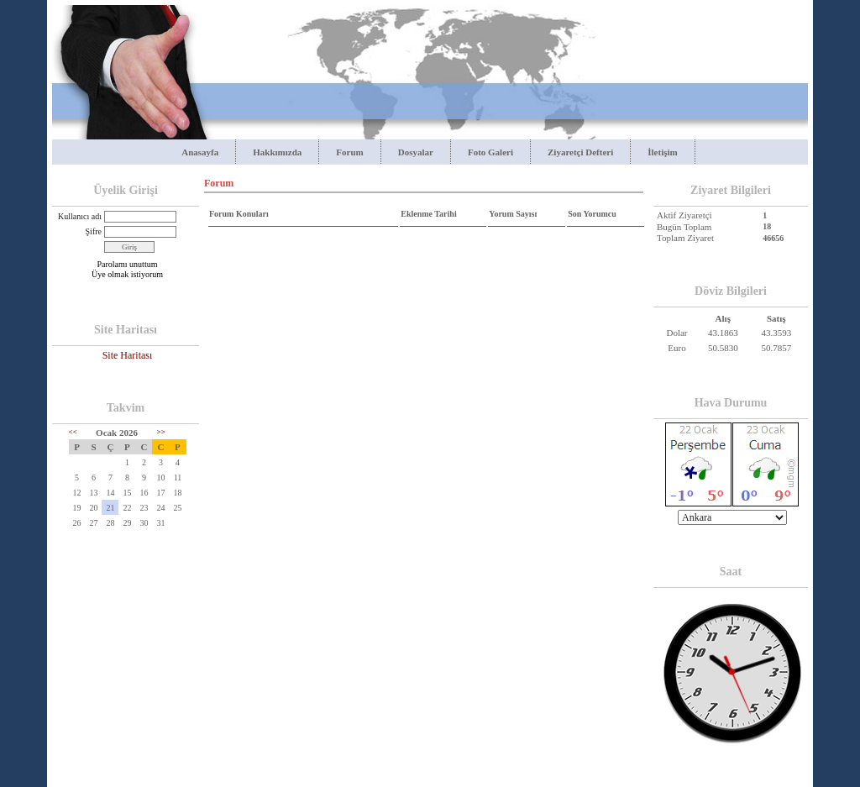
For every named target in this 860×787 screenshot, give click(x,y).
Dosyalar (415, 152)
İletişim (662, 152)
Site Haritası (127, 355)
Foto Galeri (490, 152)
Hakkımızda (277, 152)
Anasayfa (199, 152)
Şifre (94, 231)
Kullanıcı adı (80, 216)
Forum (349, 152)
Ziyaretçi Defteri (580, 152)
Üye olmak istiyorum (127, 274)
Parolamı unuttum (127, 264)
